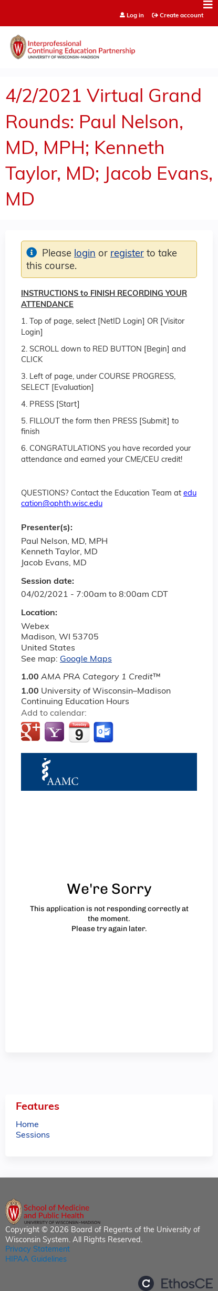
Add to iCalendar (79, 731)
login (85, 254)
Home (27, 1125)
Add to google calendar (32, 732)
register (127, 254)
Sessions (33, 1135)
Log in (135, 16)
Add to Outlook (104, 732)
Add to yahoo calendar (55, 732)
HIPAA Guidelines (36, 1260)
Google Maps (86, 659)
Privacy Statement (37, 1250)
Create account (181, 16)
